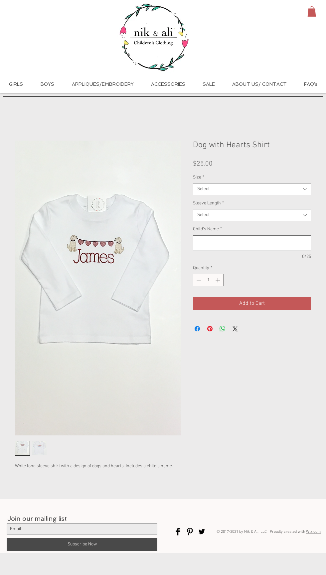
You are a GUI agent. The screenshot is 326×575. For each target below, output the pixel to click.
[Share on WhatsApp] (223, 329)
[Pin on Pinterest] (210, 329)
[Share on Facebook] (197, 329)
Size (198, 177)
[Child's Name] (252, 243)
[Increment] (218, 280)
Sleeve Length (208, 203)
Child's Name (207, 229)
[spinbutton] (208, 280)
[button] (311, 11)
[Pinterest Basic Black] (190, 531)
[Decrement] (198, 280)
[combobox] (252, 189)
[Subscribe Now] (82, 544)
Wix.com (313, 531)
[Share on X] (235, 329)
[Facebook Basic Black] (178, 531)
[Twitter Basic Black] (202, 531)
